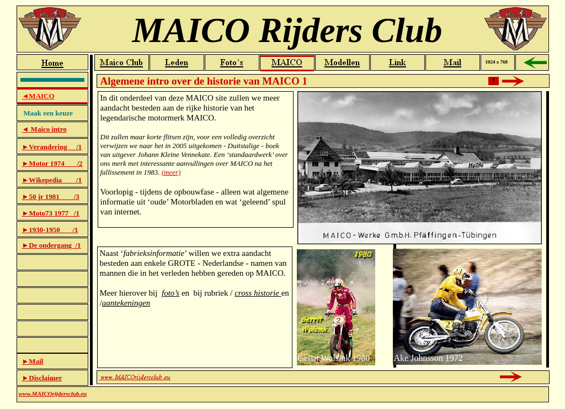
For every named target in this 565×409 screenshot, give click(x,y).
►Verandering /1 (52, 147)
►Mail (33, 361)
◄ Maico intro (44, 129)
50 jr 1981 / (52, 196)
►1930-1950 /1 (50, 230)
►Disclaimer (42, 378)
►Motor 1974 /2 (52, 163)
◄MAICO (38, 96)
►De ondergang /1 (51, 245)
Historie (323, 228)
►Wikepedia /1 (52, 180)
